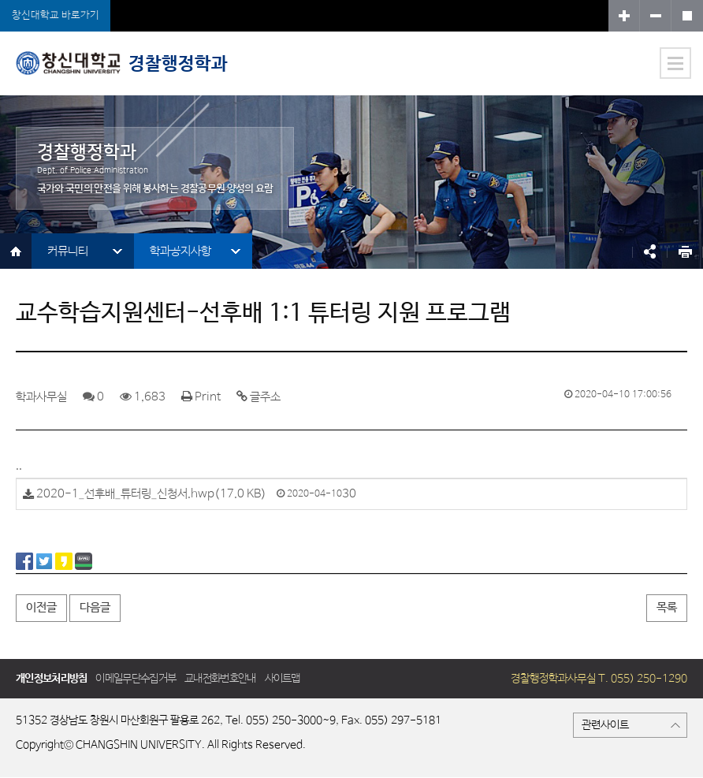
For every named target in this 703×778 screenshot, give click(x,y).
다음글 (95, 607)
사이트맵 (282, 678)
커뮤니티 (67, 251)
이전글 (41, 607)
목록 (667, 607)
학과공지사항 (180, 251)
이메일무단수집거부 (135, 678)
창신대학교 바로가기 (55, 15)
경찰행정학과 (122, 63)
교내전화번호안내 (219, 678)
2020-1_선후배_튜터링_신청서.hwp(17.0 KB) (151, 494)
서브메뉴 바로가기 (0, 0)
